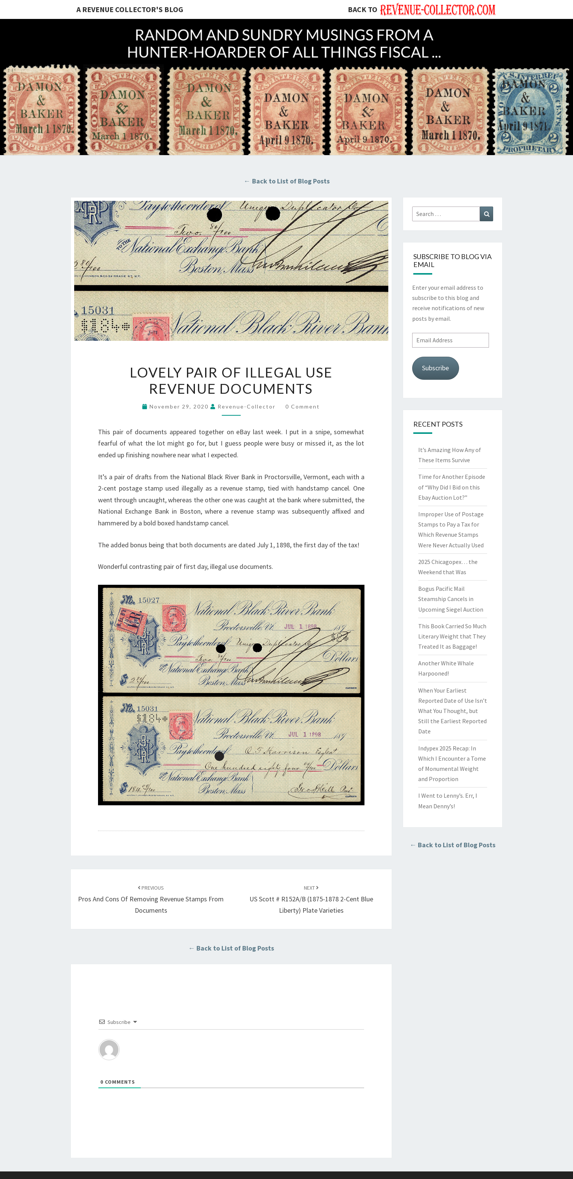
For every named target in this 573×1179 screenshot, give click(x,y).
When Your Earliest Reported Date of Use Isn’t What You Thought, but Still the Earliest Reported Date (452, 711)
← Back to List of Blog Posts (287, 181)
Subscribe (435, 367)
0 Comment (302, 406)
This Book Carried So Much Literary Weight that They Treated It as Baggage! (452, 636)
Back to (362, 9)
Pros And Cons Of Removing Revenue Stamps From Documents (151, 899)
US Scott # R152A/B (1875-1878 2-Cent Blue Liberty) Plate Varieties (311, 899)
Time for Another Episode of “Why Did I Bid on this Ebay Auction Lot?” (451, 487)
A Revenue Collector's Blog (129, 9)
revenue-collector (247, 406)
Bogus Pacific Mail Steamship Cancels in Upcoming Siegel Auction (450, 599)
